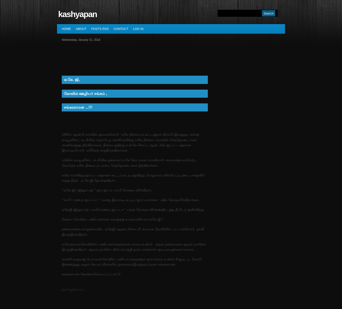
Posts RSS (100, 29)
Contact (121, 29)
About (81, 29)
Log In (138, 29)
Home (66, 29)
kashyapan (77, 14)
